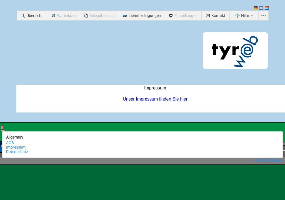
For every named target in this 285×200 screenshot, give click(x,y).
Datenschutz (17, 151)
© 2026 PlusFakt (268, 160)
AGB (10, 143)
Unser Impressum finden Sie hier (155, 99)
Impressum (16, 147)
